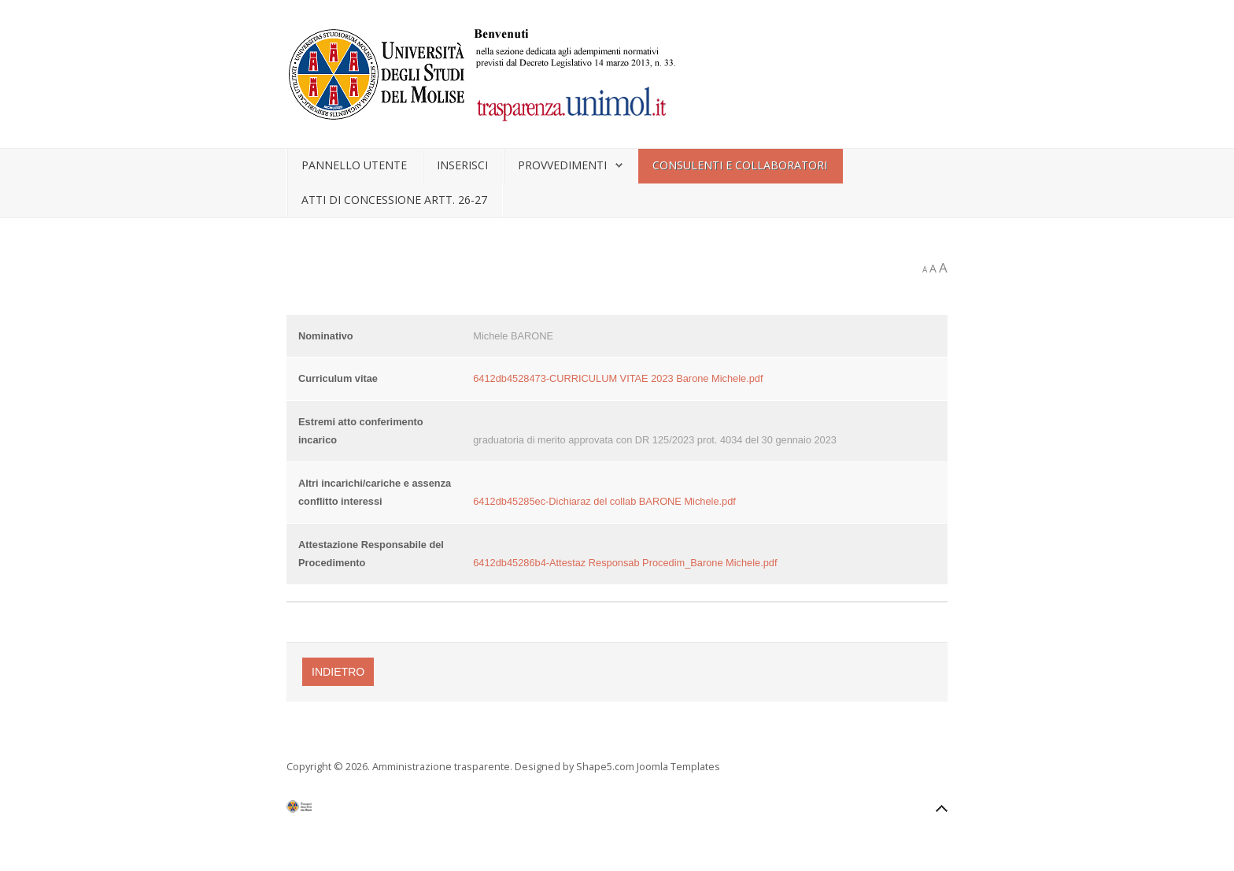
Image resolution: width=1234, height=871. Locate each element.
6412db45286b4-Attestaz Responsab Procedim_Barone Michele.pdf (625, 563)
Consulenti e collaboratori (739, 165)
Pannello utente (354, 165)
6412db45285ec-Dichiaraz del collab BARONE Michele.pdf (604, 501)
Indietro (338, 671)
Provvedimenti (562, 165)
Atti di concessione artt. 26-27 (394, 199)
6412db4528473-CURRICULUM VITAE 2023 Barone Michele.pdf (618, 378)
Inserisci (462, 165)
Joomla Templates (678, 766)
